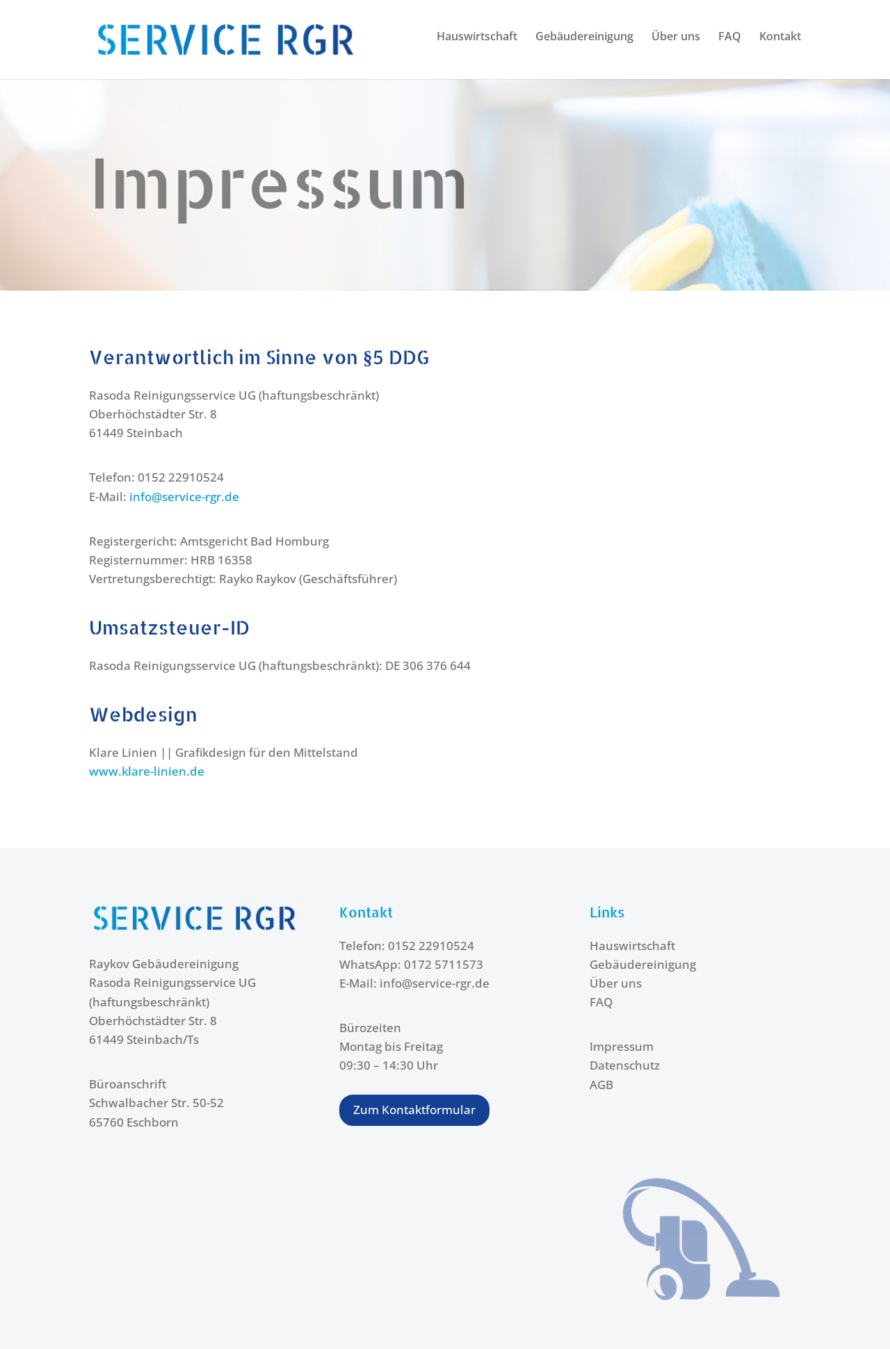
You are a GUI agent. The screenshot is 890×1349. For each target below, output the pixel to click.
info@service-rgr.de (184, 497)
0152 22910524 (431, 946)
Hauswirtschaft (477, 37)
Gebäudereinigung (584, 37)
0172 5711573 (443, 964)
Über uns (676, 37)
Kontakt (780, 37)
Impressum (622, 1046)
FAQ (729, 37)
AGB (601, 1085)
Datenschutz (625, 1065)
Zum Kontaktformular (414, 1110)
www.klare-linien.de (146, 771)
